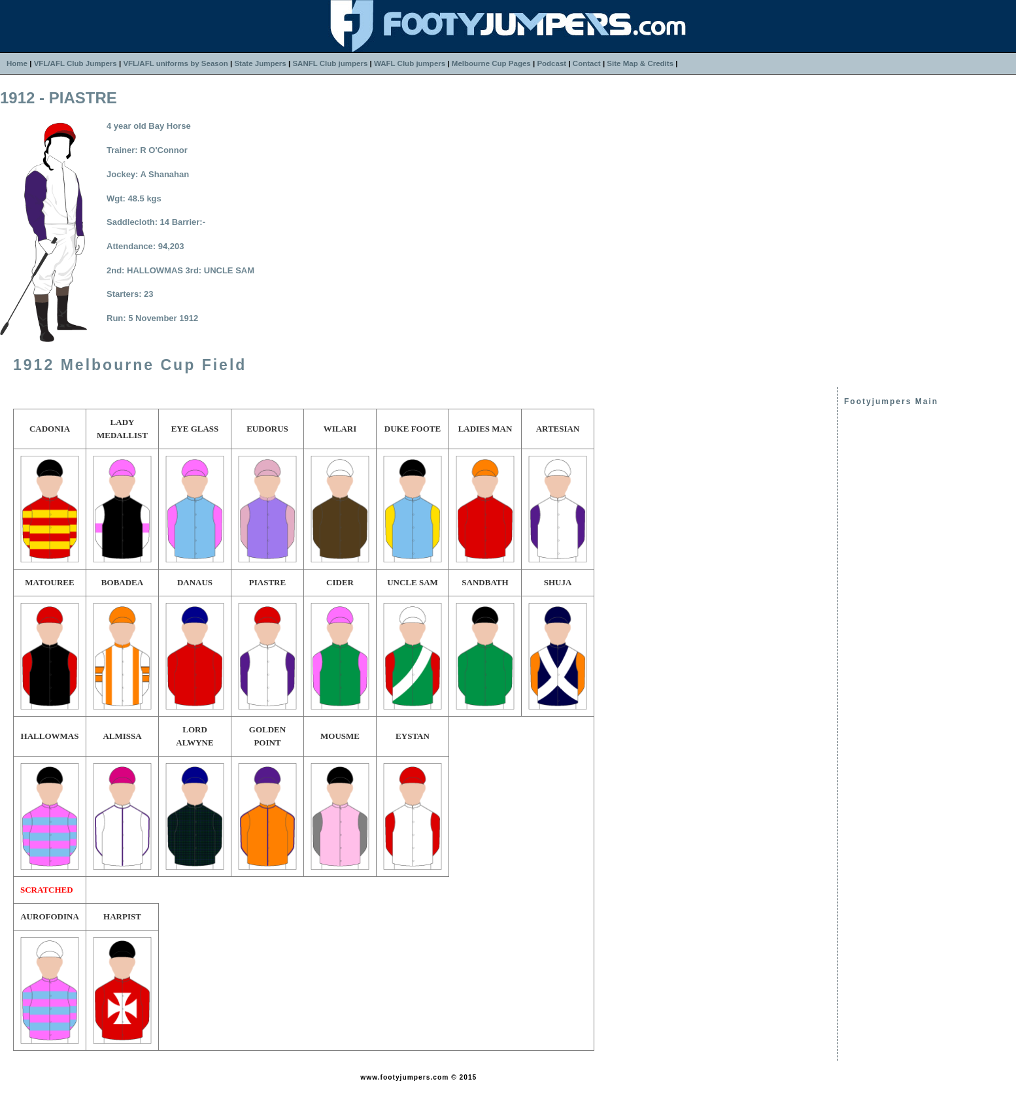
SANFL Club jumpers (329, 63)
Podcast (551, 63)
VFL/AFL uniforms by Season (175, 63)
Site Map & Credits (640, 63)
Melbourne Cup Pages (491, 63)
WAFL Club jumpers (409, 63)
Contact (587, 63)
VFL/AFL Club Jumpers (75, 63)
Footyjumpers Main (891, 401)
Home (17, 63)
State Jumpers (260, 63)
